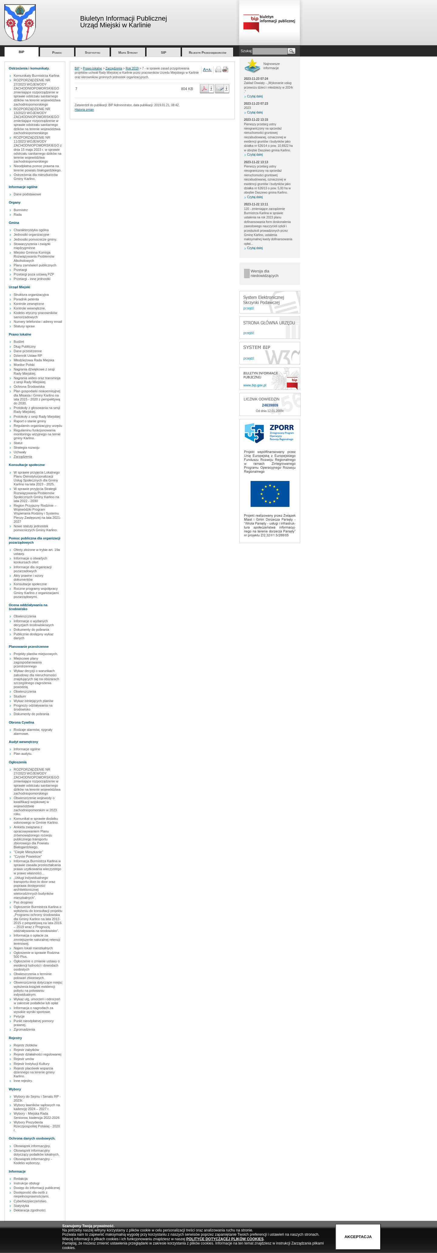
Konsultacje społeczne (30, 584)
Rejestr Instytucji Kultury (31, 1064)
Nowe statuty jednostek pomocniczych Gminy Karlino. (36, 528)
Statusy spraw (24, 326)
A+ (205, 69)
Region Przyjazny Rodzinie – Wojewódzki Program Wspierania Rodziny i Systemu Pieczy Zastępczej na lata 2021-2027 (37, 513)
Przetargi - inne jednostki (32, 279)
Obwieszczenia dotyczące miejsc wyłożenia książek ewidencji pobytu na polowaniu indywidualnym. (38, 988)
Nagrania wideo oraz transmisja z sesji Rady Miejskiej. (37, 380)
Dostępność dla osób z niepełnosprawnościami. (31, 1194)
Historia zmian (84, 109)
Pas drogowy (23, 902)
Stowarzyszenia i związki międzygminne (32, 246)
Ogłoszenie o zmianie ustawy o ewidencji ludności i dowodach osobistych (37, 965)
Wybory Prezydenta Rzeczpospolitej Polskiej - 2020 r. (37, 1126)
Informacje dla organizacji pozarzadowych (33, 569)
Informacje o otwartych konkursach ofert (30, 560)
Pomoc (57, 52)
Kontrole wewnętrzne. (30, 308)
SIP (163, 52)
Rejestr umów (24, 1059)
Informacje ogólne (27, 749)
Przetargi (20, 270)
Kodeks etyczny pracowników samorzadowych (35, 315)
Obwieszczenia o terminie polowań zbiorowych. (33, 976)
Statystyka (21, 1205)
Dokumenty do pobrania (31, 629)
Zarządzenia (23, 456)
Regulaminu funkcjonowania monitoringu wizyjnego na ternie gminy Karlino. (37, 434)
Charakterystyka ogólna (31, 230)
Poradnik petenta (26, 299)
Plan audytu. (23, 753)
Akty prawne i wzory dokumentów (28, 577)
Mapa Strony (128, 52)
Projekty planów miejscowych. (36, 654)
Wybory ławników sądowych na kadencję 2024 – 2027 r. (37, 1107)
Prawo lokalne (92, 68)
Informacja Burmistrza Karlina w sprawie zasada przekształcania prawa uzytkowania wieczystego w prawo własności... (37, 867)
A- (210, 70)
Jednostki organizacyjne (31, 234)
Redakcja (21, 1178)
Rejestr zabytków (26, 1050)
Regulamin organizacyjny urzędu (38, 425)
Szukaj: (246, 51)
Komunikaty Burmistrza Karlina (36, 75)
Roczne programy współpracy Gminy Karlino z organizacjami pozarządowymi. (36, 592)
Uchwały (20, 452)
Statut (18, 443)
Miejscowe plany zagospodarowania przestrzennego (28, 662)
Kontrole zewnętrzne (29, 304)
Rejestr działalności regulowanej (37, 1054)
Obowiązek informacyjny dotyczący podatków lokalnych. (36, 1152)
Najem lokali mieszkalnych (33, 948)
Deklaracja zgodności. (30, 1210)
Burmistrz (21, 210)
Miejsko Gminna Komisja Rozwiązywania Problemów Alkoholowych (34, 256)
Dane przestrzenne (28, 351)
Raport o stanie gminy (30, 421)
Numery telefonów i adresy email (38, 321)
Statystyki (92, 52)
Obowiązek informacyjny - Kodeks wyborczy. (33, 1161)
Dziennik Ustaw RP (28, 355)
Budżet (19, 341)
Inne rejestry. (23, 1080)
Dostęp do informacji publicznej (37, 1188)
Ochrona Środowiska (29, 386)
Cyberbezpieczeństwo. (30, 1201)
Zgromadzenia (24, 1029)
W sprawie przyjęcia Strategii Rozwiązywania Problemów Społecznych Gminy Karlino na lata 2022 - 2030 (36, 495)
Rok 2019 (132, 68)
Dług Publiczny (25, 346)
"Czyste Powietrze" (28, 856)
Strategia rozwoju (26, 447)
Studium (20, 696)
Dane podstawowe (27, 194)
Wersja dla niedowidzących (265, 273)
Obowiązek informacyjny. (32, 1146)
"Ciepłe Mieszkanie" (28, 852)
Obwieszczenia (25, 616)
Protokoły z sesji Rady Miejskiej (37, 416)
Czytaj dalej (255, 96)
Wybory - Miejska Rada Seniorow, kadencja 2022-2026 (36, 1115)
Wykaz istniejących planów (33, 701)
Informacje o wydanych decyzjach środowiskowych (34, 623)
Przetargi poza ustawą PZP (34, 274)
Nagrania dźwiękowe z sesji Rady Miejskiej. (34, 371)
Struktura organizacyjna (31, 294)
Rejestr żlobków (25, 1045)
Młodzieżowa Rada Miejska (34, 360)
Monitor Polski (24, 364)
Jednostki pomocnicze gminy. (35, 239)
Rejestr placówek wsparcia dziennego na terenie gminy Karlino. (34, 1072)
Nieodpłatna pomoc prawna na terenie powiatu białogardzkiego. (38, 168)
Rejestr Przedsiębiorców (207, 52)
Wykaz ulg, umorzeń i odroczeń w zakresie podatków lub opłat (37, 1001)
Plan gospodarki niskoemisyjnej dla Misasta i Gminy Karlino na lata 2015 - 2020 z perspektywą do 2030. (37, 397)
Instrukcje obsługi (26, 1183)
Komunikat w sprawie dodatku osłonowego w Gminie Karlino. (36, 820)
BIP (21, 52)
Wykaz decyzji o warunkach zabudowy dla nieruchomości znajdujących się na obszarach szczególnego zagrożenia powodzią (36, 679)
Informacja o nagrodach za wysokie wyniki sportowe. (33, 1010)
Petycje (19, 1016)
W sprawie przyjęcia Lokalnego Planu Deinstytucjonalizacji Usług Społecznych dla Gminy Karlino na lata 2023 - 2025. (37, 478)
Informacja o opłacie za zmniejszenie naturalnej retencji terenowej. (37, 939)
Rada (18, 214)
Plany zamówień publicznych (35, 265)
